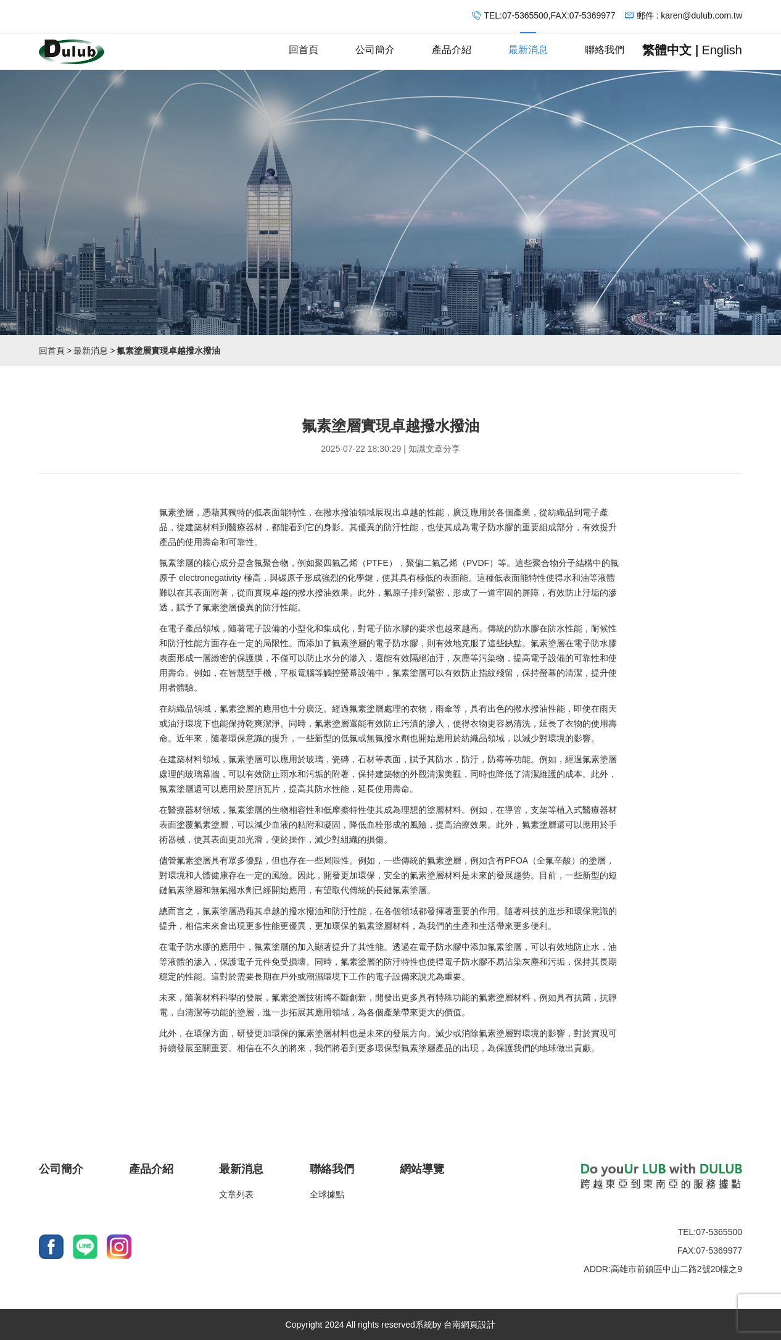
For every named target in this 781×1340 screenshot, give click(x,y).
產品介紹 (451, 44)
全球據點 (327, 1194)
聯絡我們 (604, 44)
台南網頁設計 (469, 1325)
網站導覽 (422, 1169)
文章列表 (236, 1194)
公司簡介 (375, 44)
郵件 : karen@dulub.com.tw (689, 15)
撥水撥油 (340, 512)
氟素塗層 (176, 512)
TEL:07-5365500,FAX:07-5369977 (549, 15)
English (721, 50)
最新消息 (528, 44)
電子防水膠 (491, 527)
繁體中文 (667, 50)
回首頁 (303, 44)
